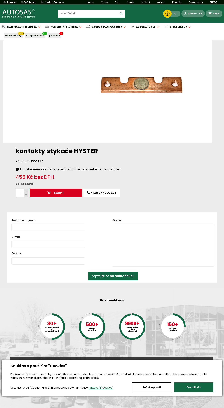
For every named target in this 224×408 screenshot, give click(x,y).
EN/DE (213, 2)
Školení (145, 2)
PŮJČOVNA (54, 35)
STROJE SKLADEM (35, 35)
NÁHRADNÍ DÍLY (13, 35)
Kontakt (177, 2)
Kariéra (161, 2)
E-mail (15, 180)
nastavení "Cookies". (101, 387)
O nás (104, 2)
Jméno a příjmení (23, 163)
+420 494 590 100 (110, 360)
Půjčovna (118, 405)
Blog (117, 2)
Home (90, 2)
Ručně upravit (152, 387)
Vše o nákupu (19, 405)
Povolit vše (194, 387)
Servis (130, 2)
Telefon (16, 197)
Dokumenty (196, 2)
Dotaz (117, 163)
